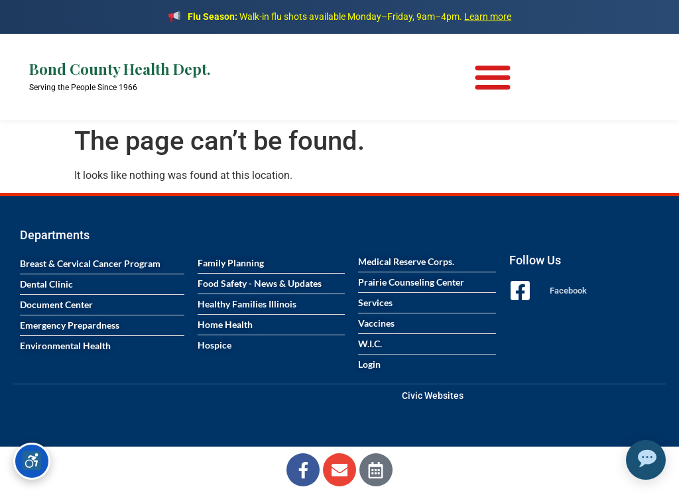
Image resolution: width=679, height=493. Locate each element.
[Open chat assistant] (646, 460)
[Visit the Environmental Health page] (102, 346)
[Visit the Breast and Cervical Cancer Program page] (102, 263)
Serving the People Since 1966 (83, 87)
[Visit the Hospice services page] (271, 345)
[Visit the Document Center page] (102, 305)
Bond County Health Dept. (120, 69)
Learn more (487, 16)
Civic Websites (432, 395)
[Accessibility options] (31, 461)
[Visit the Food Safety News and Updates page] (271, 283)
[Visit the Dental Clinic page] (102, 284)
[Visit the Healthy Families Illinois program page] (271, 304)
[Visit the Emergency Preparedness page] (102, 325)
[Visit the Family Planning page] (271, 263)
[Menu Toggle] (492, 77)
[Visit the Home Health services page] (271, 324)
